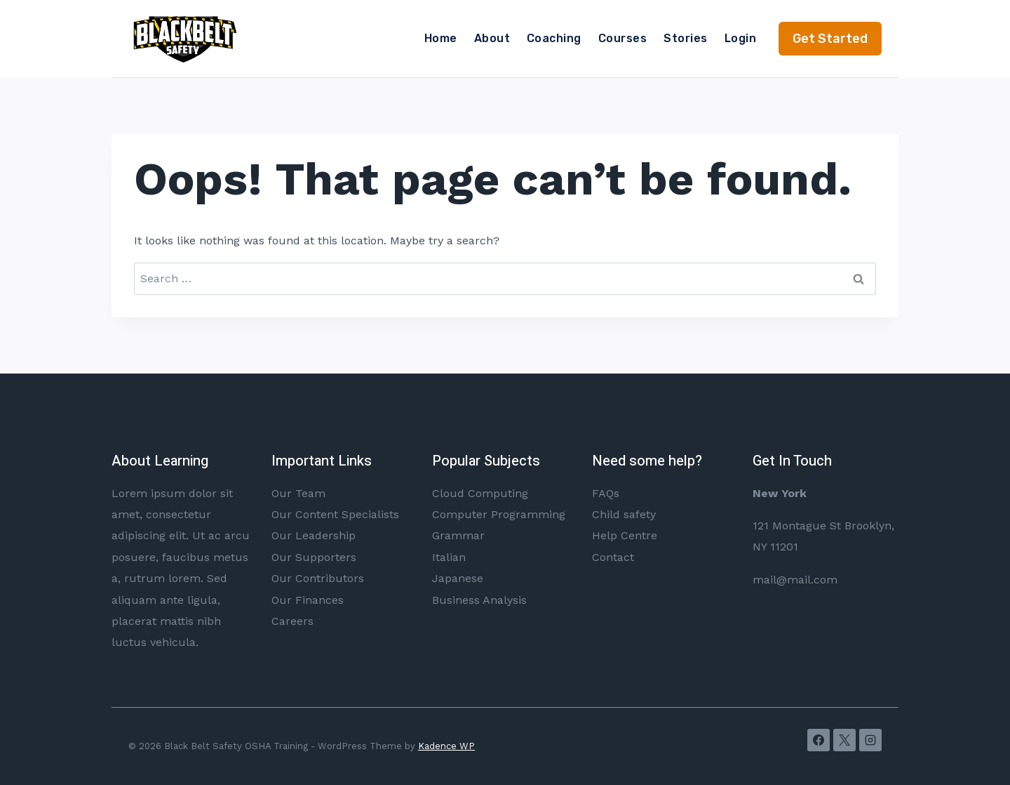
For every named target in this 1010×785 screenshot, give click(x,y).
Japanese (457, 578)
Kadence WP (446, 746)
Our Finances (307, 600)
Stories (685, 38)
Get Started (830, 38)
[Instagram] (870, 740)
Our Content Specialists (335, 514)
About (492, 38)
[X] (844, 740)
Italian (449, 557)
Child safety (624, 514)
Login (740, 38)
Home (440, 38)
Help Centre (624, 535)
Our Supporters (313, 557)
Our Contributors (317, 578)
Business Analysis (479, 600)
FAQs (605, 493)
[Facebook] (818, 740)
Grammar (458, 535)
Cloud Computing (480, 493)
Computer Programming (498, 514)
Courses (622, 38)
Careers (292, 621)
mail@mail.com (795, 579)
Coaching (554, 38)
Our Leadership (313, 535)
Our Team (298, 493)
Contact (613, 557)
